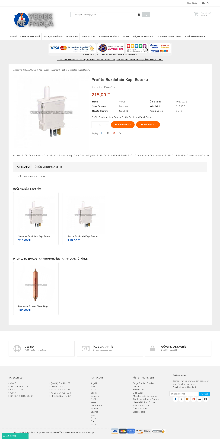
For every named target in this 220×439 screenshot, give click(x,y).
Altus (93, 389)
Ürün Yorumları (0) (48, 167)
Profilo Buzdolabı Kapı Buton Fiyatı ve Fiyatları (73, 155)
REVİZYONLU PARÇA (195, 36)
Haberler (137, 386)
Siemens (95, 396)
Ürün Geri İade (139, 408)
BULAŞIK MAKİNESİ (53, 36)
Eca (92, 421)
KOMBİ (13, 36)
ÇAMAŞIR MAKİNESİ (30, 36)
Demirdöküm (97, 405)
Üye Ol (205, 3)
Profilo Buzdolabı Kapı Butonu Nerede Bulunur (187, 155)
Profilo (94, 399)
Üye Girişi (192, 3)
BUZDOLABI (72, 36)
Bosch (94, 392)
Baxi (93, 415)
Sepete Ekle (123, 124)
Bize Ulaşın (137, 392)
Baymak (94, 411)
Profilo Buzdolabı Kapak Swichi (112, 155)
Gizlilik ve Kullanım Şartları (145, 399)
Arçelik (94, 383)
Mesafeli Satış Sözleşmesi (145, 396)
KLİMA (126, 36)
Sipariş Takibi (139, 411)
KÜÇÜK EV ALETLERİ (143, 36)
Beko (93, 386)
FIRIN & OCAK (88, 36)
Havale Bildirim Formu (143, 402)
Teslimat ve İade (140, 405)
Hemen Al (148, 124)
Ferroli (94, 424)
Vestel (94, 402)
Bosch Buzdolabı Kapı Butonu (82, 236)
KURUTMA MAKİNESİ (109, 36)
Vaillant (94, 408)
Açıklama (23, 167)
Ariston (94, 418)
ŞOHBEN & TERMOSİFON (169, 36)
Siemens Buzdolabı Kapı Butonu (34, 236)
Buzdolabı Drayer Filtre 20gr (33, 306)
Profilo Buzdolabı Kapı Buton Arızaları (146, 155)
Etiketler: (17, 155)
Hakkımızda (138, 389)
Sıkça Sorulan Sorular (143, 383)
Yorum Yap (110, 87)
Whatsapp (10, 435)
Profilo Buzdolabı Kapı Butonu (36, 155)
